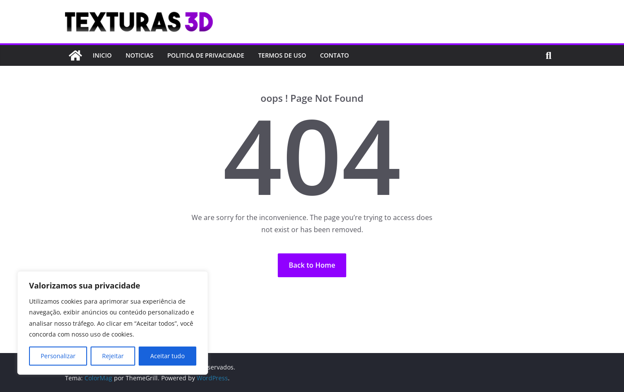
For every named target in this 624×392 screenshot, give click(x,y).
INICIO (102, 55)
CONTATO (334, 55)
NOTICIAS (139, 55)
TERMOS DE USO (282, 55)
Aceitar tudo (167, 356)
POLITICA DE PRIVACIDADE (205, 55)
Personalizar (58, 356)
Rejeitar (113, 356)
